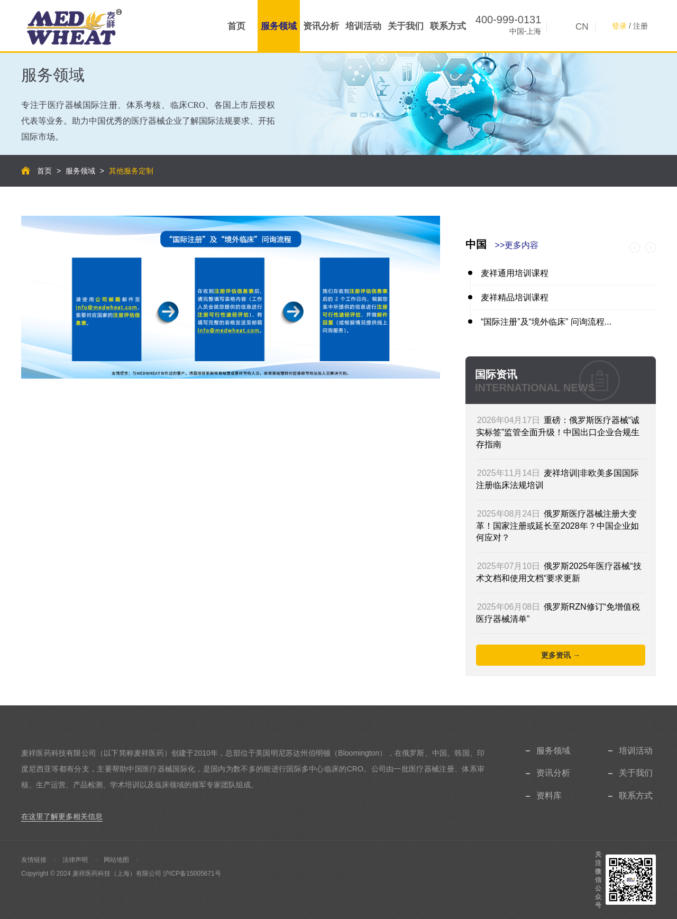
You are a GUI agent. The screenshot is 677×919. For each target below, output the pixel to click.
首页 (236, 26)
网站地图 (116, 859)
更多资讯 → (560, 655)
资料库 (549, 795)
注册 (640, 26)
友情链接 (34, 859)
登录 (619, 26)
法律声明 (75, 859)
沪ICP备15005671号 (192, 873)
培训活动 (363, 26)
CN (582, 27)
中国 (501, 244)
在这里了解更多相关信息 (62, 816)
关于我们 (406, 26)
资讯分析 (321, 26)
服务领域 (279, 26)
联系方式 (448, 26)
